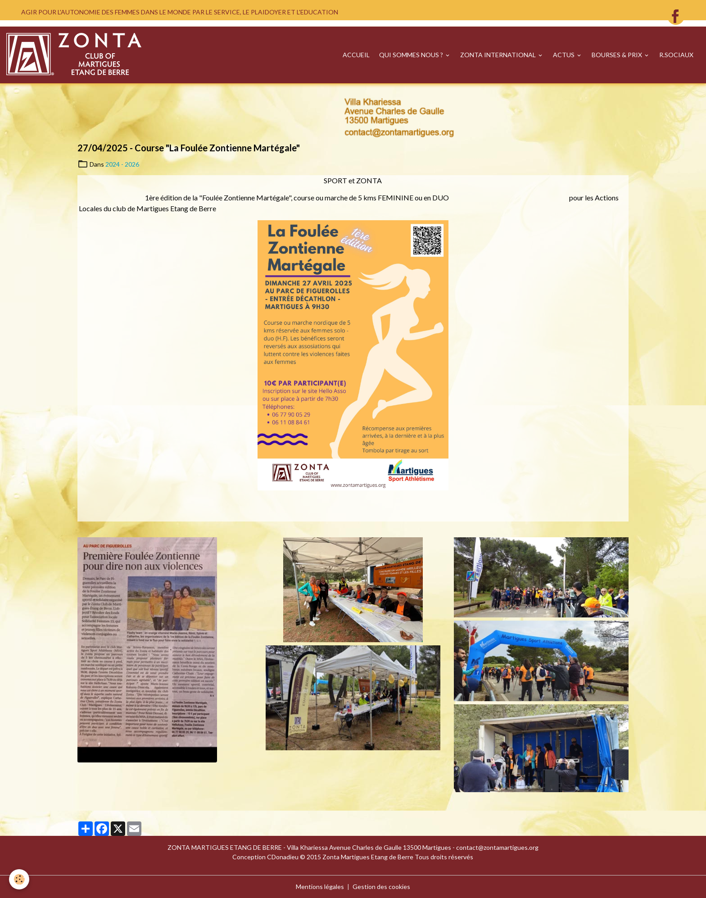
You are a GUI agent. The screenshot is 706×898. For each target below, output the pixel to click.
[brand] (75, 55)
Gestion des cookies (381, 886)
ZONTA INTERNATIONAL (498, 55)
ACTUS (564, 55)
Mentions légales (320, 886)
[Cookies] (19, 879)
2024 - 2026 (122, 164)
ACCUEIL (356, 55)
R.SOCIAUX (676, 55)
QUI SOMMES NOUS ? (411, 55)
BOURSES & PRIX (617, 55)
